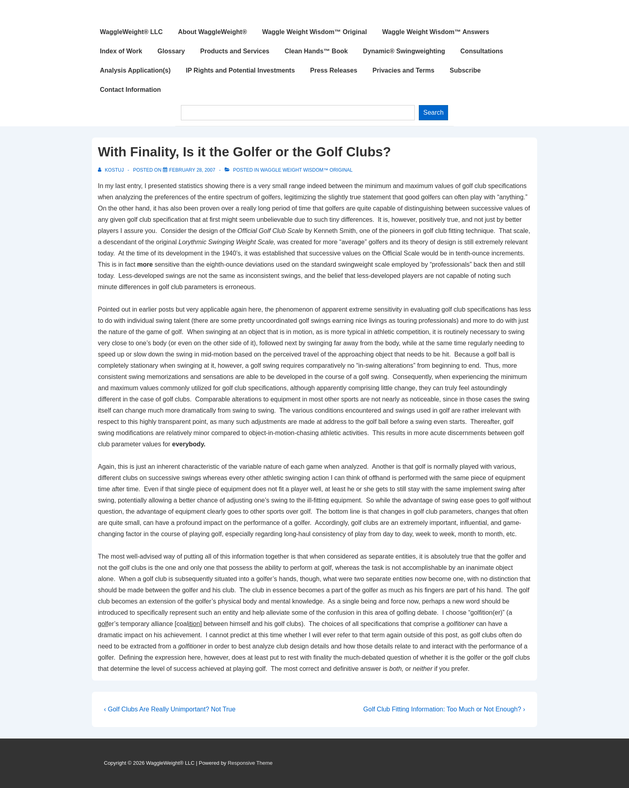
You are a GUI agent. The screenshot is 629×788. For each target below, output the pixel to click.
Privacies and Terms (403, 70)
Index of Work (121, 51)
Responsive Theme (250, 763)
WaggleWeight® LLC (131, 31)
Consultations (482, 51)
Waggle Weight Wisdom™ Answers (435, 31)
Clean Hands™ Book (316, 51)
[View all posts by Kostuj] (111, 170)
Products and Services (235, 51)
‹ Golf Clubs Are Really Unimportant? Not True (169, 709)
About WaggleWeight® (212, 31)
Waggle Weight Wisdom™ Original (314, 31)
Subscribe (465, 70)
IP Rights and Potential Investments (240, 70)
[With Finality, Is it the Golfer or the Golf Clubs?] (192, 170)
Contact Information (130, 89)
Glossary (171, 51)
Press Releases (333, 70)
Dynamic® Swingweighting (404, 51)
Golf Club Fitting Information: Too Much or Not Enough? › (444, 709)
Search (433, 112)
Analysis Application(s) (135, 70)
